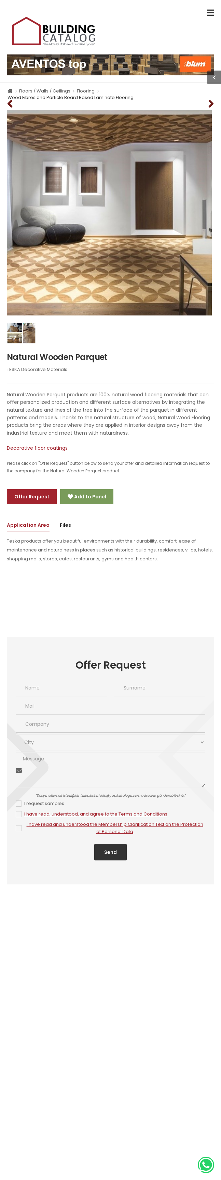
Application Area (28, 525)
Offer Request (32, 496)
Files (65, 525)
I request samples (44, 803)
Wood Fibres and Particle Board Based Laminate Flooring (71, 97)
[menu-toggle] (210, 13)
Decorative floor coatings (37, 448)
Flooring (86, 91)
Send (110, 852)
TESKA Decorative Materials (37, 369)
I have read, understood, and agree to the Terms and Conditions (95, 814)
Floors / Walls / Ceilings (44, 91)
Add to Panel (89, 496)
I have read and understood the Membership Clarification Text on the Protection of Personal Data (115, 828)
